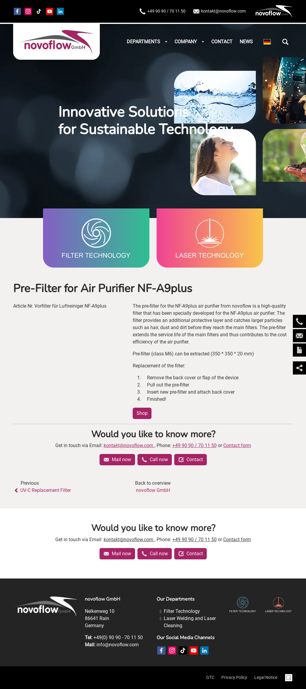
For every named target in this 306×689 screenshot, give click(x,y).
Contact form (237, 445)
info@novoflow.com (118, 644)
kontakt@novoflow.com (219, 11)
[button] (285, 41)
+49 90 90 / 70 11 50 (162, 11)
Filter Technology (182, 611)
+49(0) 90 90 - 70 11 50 (118, 637)
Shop (142, 413)
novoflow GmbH (153, 490)
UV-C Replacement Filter (42, 490)
